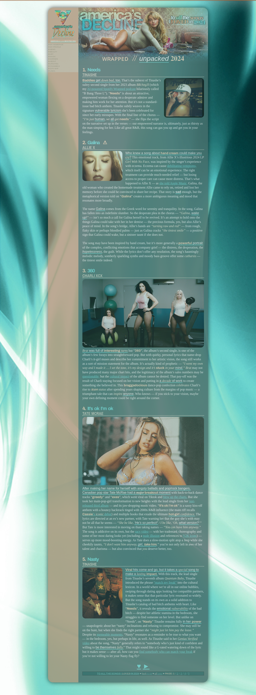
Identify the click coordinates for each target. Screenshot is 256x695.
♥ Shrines (53, 59)
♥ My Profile (54, 47)
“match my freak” (165, 582)
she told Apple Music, (173, 183)
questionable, (90, 376)
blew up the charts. (175, 497)
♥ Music (52, 57)
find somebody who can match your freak (166, 651)
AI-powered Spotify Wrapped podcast (111, 89)
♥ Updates (53, 64)
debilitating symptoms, (182, 166)
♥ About (52, 61)
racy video (141, 531)
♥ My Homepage (55, 45)
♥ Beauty (52, 52)
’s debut (96, 514)
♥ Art (50, 54)
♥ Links (51, 71)
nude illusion (151, 535)
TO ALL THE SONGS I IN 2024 (118, 673)
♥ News (51, 49)
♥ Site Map (53, 69)
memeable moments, (110, 634)
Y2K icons (190, 535)
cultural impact (119, 376)
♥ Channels (54, 66)
